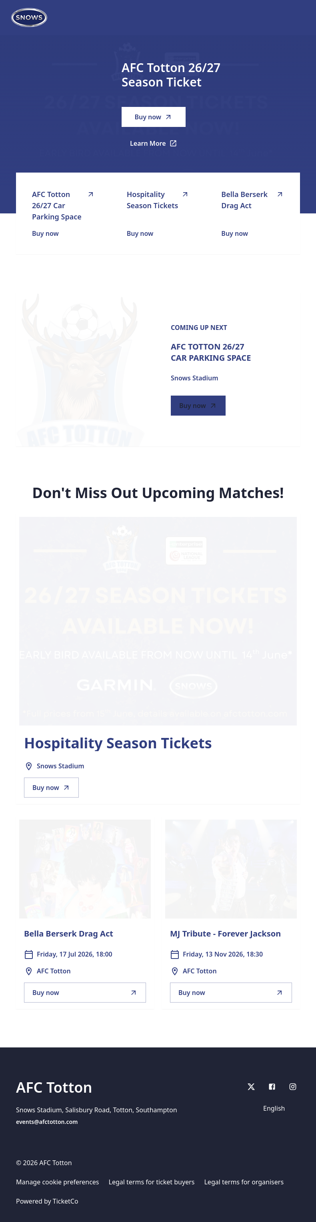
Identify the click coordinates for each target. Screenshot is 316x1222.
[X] (251, 1086)
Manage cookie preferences (57, 1182)
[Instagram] (293, 1086)
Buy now (153, 117)
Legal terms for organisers (244, 1182)
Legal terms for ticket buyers (152, 1182)
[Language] (279, 1108)
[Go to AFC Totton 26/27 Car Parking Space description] (80, 369)
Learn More (158, 146)
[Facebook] (272, 1086)
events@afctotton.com (47, 1122)
